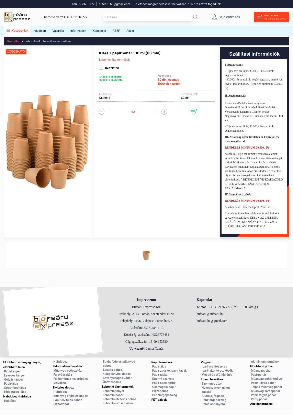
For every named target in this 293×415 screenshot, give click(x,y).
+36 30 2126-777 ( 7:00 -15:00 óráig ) (233, 307)
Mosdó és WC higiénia (217, 374)
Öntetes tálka (112, 382)
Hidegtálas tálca (15, 391)
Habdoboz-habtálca (17, 396)
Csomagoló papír (164, 387)
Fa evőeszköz (63, 374)
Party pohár (259, 399)
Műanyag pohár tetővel (267, 378)
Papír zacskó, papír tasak (169, 370)
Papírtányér (12, 371)
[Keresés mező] (147, 17)
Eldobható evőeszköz (67, 366)
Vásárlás (58, 30)
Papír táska (160, 374)
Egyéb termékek (212, 379)
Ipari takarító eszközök (217, 370)
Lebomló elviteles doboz (119, 399)
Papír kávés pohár (263, 382)
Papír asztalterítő (164, 382)
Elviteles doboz (63, 387)
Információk (78, 30)
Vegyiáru (207, 362)
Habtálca (10, 400)
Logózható (16, 51)
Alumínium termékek (265, 361)
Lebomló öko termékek (118, 386)
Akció (130, 30)
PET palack (159, 399)
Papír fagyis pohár (263, 395)
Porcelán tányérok (214, 404)
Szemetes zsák (212, 383)
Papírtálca (11, 383)
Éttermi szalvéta (163, 378)
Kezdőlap (39, 30)
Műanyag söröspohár (265, 391)
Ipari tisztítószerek (214, 366)
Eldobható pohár (261, 366)
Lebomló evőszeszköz (118, 403)
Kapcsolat (99, 30)
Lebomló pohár (113, 395)
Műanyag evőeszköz (68, 370)
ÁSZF (116, 30)
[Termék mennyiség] (133, 112)
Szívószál (60, 382)
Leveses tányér (14, 375)
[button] (195, 17)
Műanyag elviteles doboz (71, 395)
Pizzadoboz (62, 404)
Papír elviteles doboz (68, 400)
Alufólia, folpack (213, 395)
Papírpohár (258, 374)
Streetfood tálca (15, 387)
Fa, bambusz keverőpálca (71, 378)
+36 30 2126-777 (83, 4)
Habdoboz (61, 361)
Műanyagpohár (261, 370)
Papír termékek (161, 362)
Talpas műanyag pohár (266, 387)
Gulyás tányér (13, 379)
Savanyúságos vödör (117, 378)
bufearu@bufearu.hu (209, 314)
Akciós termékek (262, 403)
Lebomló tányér (113, 391)
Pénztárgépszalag (164, 395)
